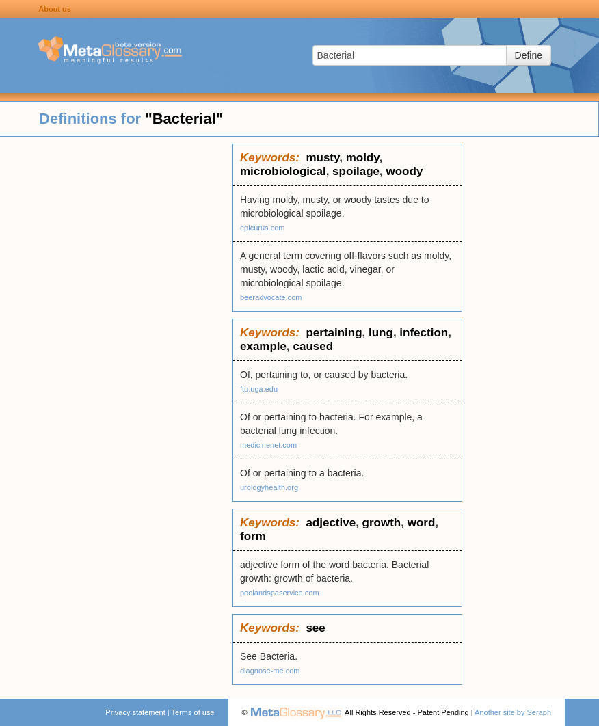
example (263, 346)
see (315, 627)
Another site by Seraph (513, 712)
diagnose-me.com (270, 671)
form (253, 536)
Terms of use (193, 712)
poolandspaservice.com (279, 593)
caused (313, 346)
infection (423, 332)
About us (54, 9)
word (422, 522)
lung (381, 332)
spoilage (356, 171)
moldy (363, 157)
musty (322, 157)
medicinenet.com (268, 445)
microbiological (283, 171)
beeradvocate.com (271, 297)
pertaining (334, 332)
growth (381, 522)
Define (528, 55)
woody (404, 171)
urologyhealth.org (269, 487)
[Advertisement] (116, 349)
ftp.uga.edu (259, 389)
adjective (331, 522)
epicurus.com (262, 228)
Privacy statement (135, 712)
